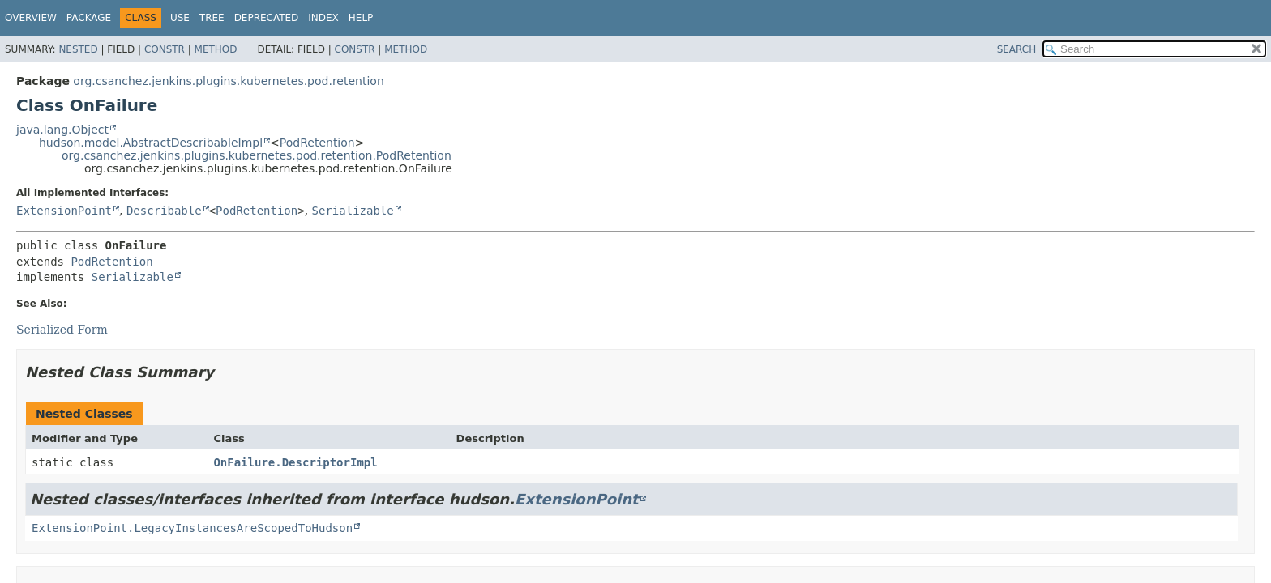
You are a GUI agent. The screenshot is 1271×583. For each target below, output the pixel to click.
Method (216, 49)
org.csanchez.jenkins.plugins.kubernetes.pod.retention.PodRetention (256, 155)
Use (180, 17)
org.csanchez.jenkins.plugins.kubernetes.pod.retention (228, 80)
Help (361, 17)
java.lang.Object (62, 129)
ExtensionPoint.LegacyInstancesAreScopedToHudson (192, 527)
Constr (164, 49)
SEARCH (1017, 49)
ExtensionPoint (64, 210)
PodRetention (317, 142)
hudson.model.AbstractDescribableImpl (151, 142)
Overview (31, 17)
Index (323, 17)
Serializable (353, 210)
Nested (77, 49)
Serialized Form (62, 329)
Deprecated (266, 17)
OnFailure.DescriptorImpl (295, 462)
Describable (164, 210)
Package (88, 17)
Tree (212, 17)
